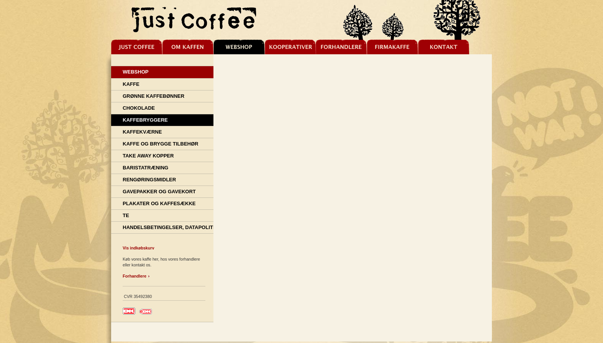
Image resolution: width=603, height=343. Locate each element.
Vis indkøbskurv (138, 248)
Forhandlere (135, 276)
